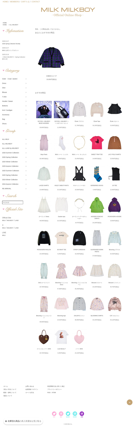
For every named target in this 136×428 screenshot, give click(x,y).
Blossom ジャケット (115, 282)
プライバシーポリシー (54, 389)
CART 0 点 (25, 2)
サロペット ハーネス (79, 185)
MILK (3, 220)
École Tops (97, 121)
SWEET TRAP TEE (97, 154)
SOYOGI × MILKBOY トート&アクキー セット (62, 122)
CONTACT (35, 2)
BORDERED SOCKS (97, 185)
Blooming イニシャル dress (61, 283)
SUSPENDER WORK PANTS (97, 250)
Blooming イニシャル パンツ (44, 316)
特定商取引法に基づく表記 (55, 386)
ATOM (54, 392)
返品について (8, 396)
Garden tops (61, 216)
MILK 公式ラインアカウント (10, 50)
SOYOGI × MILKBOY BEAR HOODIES (44, 122)
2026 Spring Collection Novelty (11, 43)
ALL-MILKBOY (14, 25)
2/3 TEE (114, 185)
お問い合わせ (29, 386)
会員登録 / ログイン (31, 389)
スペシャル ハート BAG (44, 349)
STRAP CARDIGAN (79, 249)
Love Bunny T (62, 349)
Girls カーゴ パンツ (44, 282)
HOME (5, 2)
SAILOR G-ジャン (79, 315)
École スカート (114, 121)
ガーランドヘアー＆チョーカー (79, 217)
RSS (48, 392)
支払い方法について (10, 389)
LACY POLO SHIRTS (114, 154)
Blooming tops (61, 315)
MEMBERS (14, 2)
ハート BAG (79, 349)
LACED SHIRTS (44, 185)
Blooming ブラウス (114, 249)
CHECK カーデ (51, 76)
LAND (17, 220)
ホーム (6, 386)
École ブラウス (79, 121)
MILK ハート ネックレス (79, 154)
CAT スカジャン (114, 315)
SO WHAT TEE (61, 249)
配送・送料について (10, 392)
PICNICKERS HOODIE (114, 216)
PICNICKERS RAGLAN (44, 249)
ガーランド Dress (44, 216)
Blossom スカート (97, 282)
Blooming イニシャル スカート (79, 283)
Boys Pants (44, 154)
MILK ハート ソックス (61, 154)
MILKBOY (10, 220)
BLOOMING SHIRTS (97, 315)
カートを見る (29, 392)
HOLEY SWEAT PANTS (62, 185)
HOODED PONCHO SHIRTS (97, 217)
